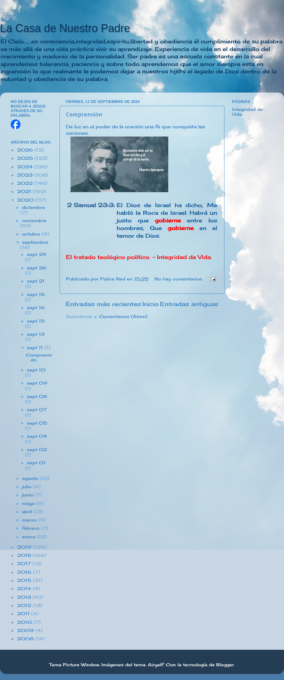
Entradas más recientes (103, 304)
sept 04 (37, 436)
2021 (25, 191)
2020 (26, 200)
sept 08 (37, 396)
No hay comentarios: (179, 278)
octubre (32, 234)
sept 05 (37, 423)
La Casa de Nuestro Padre (65, 28)
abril (28, 511)
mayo (29, 503)
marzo (30, 519)
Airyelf (155, 664)
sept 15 (36, 321)
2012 (25, 605)
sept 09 (37, 383)
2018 (25, 555)
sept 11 (36, 347)
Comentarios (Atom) (123, 316)
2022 (25, 183)
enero (29, 536)
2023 (25, 175)
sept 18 (36, 294)
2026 (26, 150)
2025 (26, 158)
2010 (25, 622)
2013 (25, 597)
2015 (25, 580)
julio (27, 486)
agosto (31, 478)
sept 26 (36, 267)
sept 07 (37, 409)
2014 (25, 588)
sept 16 (36, 307)
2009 (26, 630)
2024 (25, 166)
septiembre (35, 242)
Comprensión (84, 114)
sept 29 (36, 254)
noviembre (34, 220)
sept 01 (36, 462)
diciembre (33, 207)
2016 (25, 572)
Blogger (225, 664)
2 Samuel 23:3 (90, 205)
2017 (24, 563)
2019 (25, 547)
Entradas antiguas (189, 304)
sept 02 (37, 449)
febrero (31, 528)
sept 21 (36, 281)
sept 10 (36, 369)
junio (28, 494)
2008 (26, 638)
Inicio (150, 304)
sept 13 (36, 334)
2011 (24, 613)
